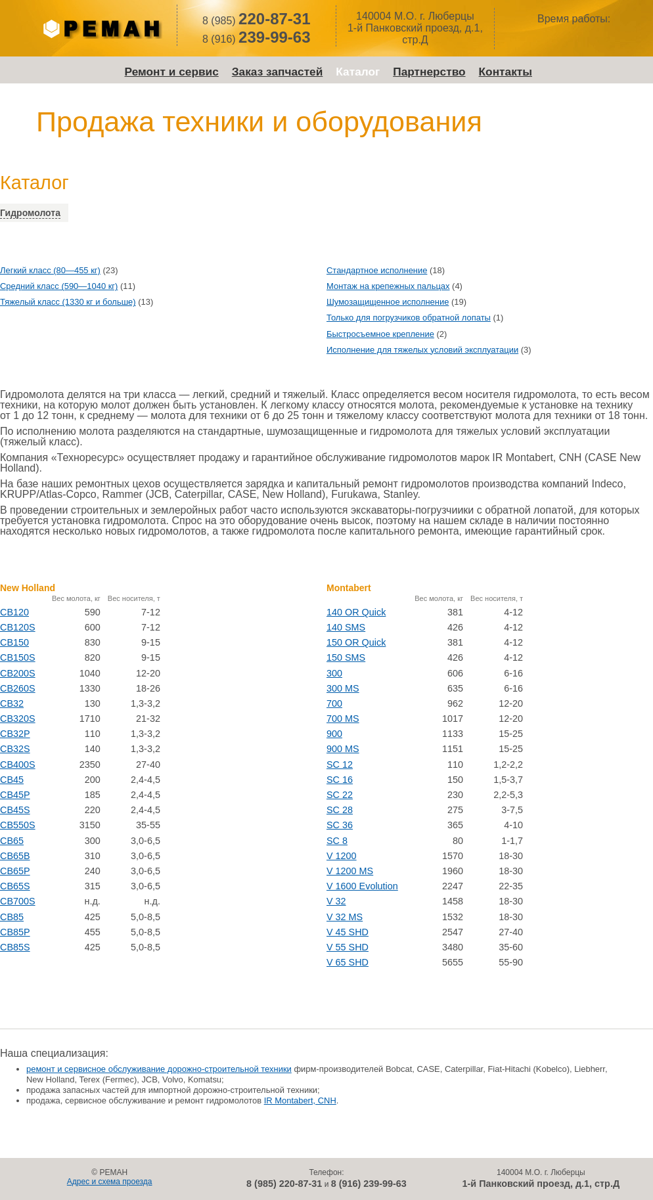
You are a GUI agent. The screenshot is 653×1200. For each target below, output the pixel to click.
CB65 (12, 840)
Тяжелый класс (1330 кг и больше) (68, 302)
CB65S (15, 886)
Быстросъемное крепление (380, 334)
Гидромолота (30, 213)
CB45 (12, 779)
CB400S (17, 764)
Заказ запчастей (277, 71)
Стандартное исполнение (376, 270)
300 (334, 673)
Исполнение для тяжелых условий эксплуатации (422, 350)
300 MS (342, 688)
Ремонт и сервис (172, 71)
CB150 (14, 642)
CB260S (17, 688)
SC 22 (339, 794)
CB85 (12, 917)
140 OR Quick (356, 612)
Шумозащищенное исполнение (387, 302)
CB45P (15, 794)
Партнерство (429, 71)
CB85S (15, 947)
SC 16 (339, 779)
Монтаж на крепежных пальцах (387, 286)
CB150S (17, 657)
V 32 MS (344, 917)
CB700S (17, 901)
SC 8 (337, 840)
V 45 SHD (347, 932)
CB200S (17, 673)
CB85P (15, 932)
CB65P (15, 871)
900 (334, 733)
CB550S (17, 825)
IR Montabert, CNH (300, 1100)
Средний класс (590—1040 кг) (59, 286)
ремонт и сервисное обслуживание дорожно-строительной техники (159, 1069)
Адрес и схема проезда (109, 1181)
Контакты (505, 71)
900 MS (342, 749)
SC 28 (339, 810)
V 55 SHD (347, 947)
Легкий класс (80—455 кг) (50, 270)
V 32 (336, 901)
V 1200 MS (349, 871)
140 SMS (345, 627)
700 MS (342, 718)
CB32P (15, 733)
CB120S (17, 627)
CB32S (15, 749)
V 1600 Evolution (362, 886)
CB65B (15, 856)
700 (334, 703)
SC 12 (339, 764)
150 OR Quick (356, 642)
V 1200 (341, 856)
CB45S (15, 810)
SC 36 (339, 825)
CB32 (12, 703)
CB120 (14, 612)
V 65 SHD (347, 962)
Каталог (358, 71)
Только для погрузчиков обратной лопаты (408, 317)
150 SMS (345, 657)
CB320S (17, 718)
